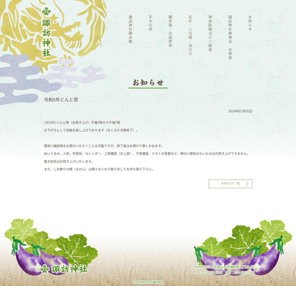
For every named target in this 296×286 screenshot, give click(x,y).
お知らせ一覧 (230, 183)
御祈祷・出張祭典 (170, 31)
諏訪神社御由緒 (131, 29)
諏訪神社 (46, 32)
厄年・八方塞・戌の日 (190, 35)
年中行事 (151, 23)
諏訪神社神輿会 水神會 (230, 37)
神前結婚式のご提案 (210, 33)
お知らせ (250, 23)
